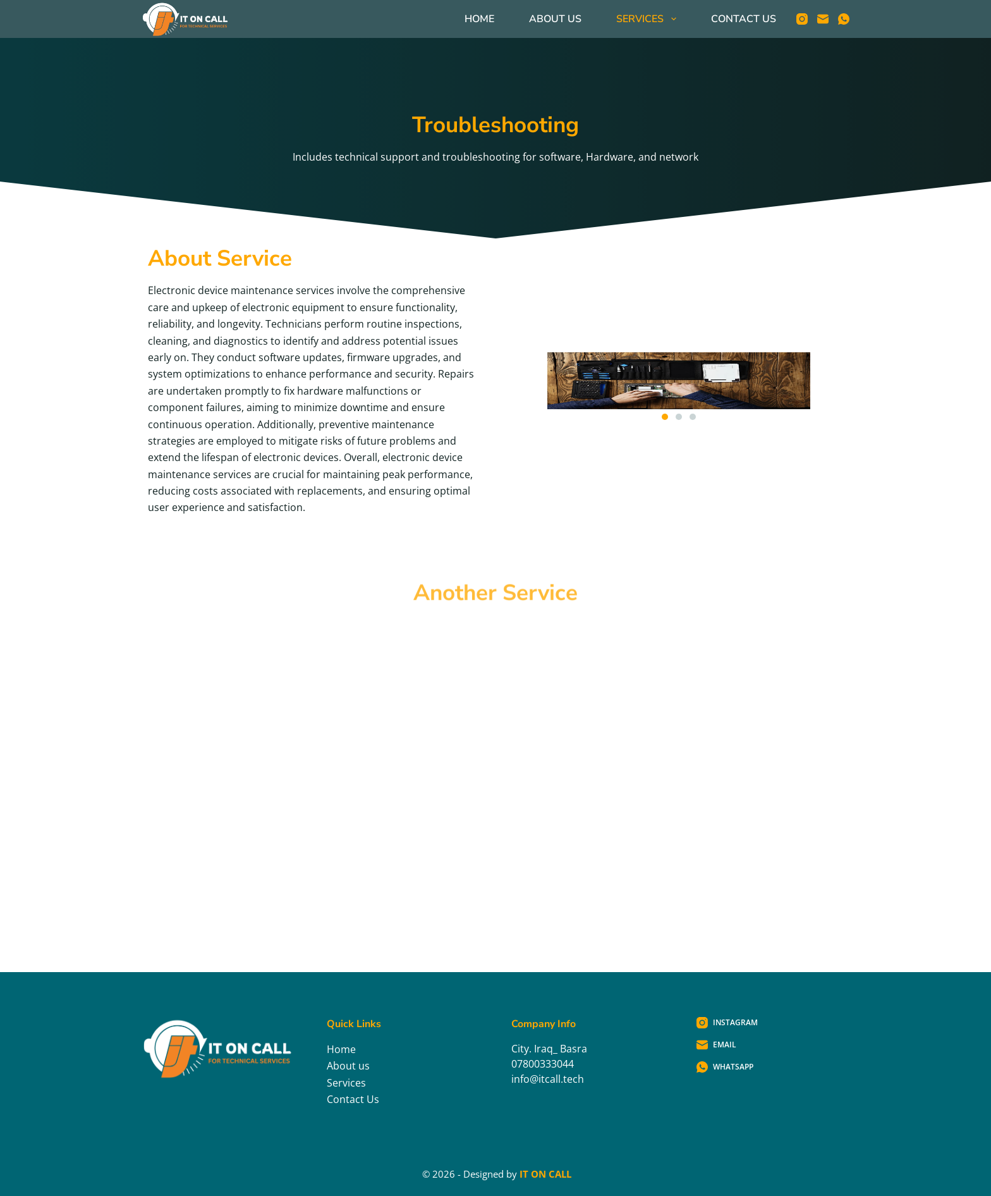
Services (648, 19)
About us (348, 1066)
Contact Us (743, 19)
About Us (555, 19)
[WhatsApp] (843, 19)
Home (479, 19)
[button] (665, 417)
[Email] (823, 19)
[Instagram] (802, 19)
